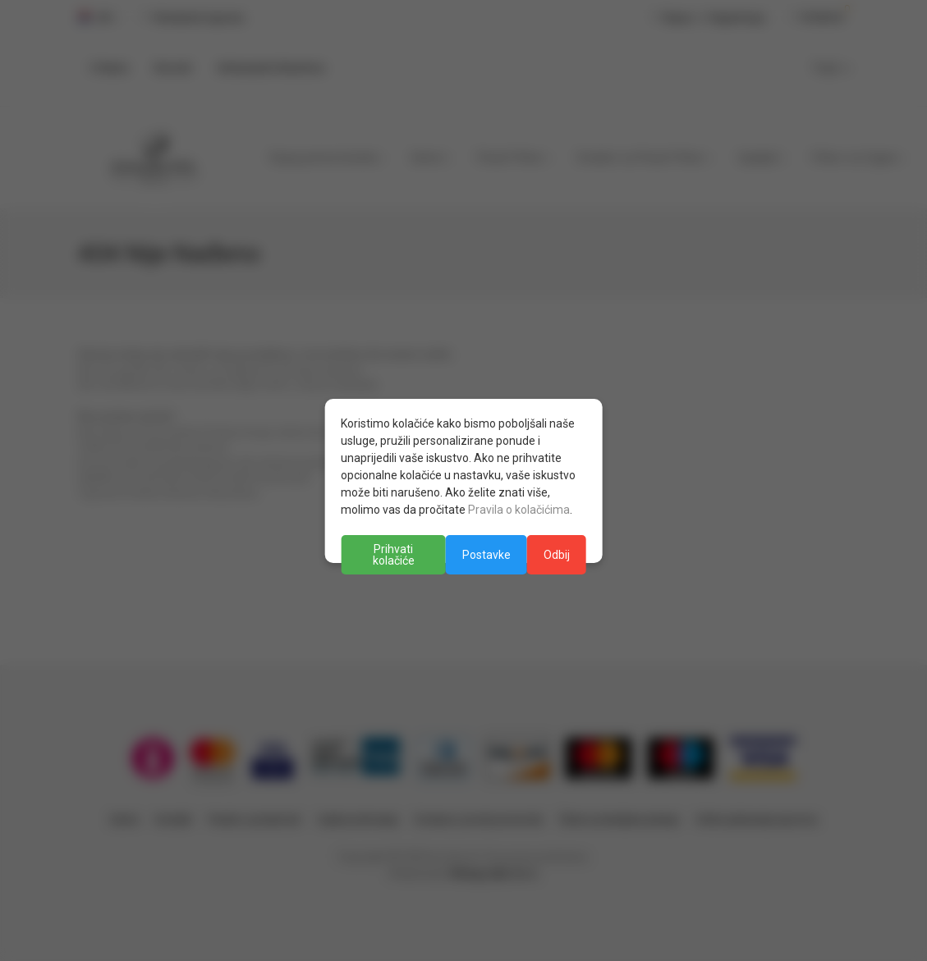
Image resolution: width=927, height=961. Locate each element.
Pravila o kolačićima (519, 509)
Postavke (486, 554)
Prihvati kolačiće (394, 554)
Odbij (557, 554)
